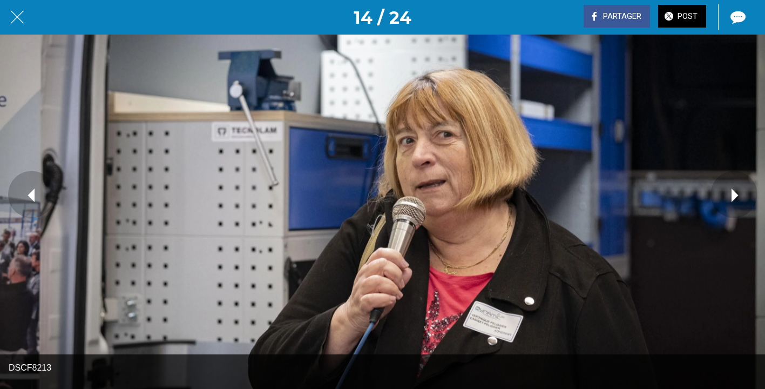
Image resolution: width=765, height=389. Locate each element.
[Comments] (737, 17)
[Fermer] (17, 17)
